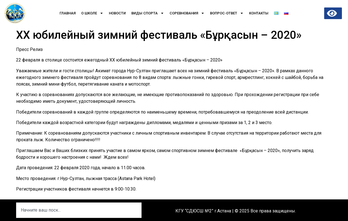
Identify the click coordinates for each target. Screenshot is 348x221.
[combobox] (79, 210)
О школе (92, 13)
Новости (117, 13)
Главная (68, 13)
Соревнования (187, 13)
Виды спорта (147, 13)
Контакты (258, 13)
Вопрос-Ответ (227, 13)
